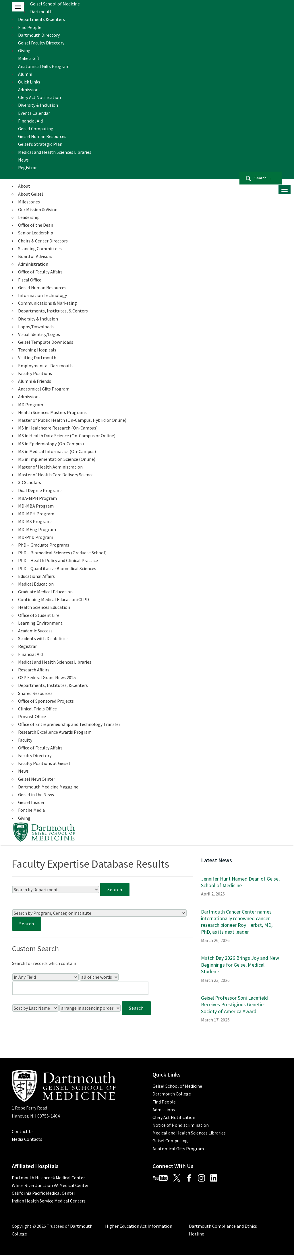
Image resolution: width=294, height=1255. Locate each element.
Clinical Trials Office (37, 709)
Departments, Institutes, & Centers (53, 311)
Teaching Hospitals (37, 350)
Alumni (25, 74)
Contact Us (23, 1131)
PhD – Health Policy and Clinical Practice (58, 560)
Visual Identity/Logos (39, 334)
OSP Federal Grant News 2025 (47, 677)
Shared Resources (35, 693)
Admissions (29, 89)
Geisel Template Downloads (45, 342)
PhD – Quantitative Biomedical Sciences (57, 568)
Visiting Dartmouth (37, 357)
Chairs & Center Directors (43, 241)
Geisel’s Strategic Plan (40, 144)
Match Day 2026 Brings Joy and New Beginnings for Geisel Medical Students (240, 965)
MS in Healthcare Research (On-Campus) (58, 428)
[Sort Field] (35, 1008)
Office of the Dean (35, 225)
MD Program (30, 404)
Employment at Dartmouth (45, 365)
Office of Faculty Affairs (40, 272)
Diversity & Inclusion (38, 105)
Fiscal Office (29, 280)
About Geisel (30, 194)
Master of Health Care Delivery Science (56, 474)
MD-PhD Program (35, 537)
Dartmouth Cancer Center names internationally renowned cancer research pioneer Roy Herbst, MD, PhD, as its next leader (236, 921)
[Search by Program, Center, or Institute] (99, 913)
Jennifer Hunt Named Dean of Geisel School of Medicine (240, 882)
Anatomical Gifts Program (43, 66)
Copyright (22, 1226)
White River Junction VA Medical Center (50, 1185)
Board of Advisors (35, 256)
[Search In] (45, 977)
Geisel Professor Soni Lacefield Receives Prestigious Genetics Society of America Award (234, 1004)
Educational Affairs (36, 576)
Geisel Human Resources (42, 136)
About (24, 186)
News (23, 160)
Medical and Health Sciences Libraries (54, 152)
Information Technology (42, 295)
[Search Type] (99, 977)
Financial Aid (30, 121)
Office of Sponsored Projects (46, 701)
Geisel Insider (31, 802)
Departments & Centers (41, 19)
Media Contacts (27, 1139)
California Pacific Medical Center (43, 1193)
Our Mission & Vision (37, 209)
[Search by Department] (55, 889)
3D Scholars (29, 482)
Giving (24, 50)
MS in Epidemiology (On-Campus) (51, 443)
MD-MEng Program (37, 529)
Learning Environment (40, 623)
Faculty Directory (34, 755)
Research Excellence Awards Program (55, 732)
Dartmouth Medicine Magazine (48, 787)
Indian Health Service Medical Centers (49, 1201)
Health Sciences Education (44, 607)
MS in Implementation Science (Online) (56, 459)
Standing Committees (40, 248)
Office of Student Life (38, 615)
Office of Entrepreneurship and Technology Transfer (69, 724)
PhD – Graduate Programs (43, 545)
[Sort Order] (90, 1008)
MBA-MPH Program (37, 498)
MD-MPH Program (36, 513)
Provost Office (32, 716)
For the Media (31, 810)
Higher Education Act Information (138, 1226)
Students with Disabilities (43, 638)
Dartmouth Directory (39, 35)
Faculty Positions (35, 373)
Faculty (25, 740)
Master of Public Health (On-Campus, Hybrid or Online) (72, 420)
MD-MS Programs (35, 521)
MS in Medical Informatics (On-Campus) (57, 451)
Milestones (29, 202)
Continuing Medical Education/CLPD (53, 599)
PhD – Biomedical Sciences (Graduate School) (62, 552)
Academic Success (35, 631)
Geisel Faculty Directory (41, 43)
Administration (33, 264)
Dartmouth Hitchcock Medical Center (48, 1177)
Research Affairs (33, 670)
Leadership (29, 217)
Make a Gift (28, 58)
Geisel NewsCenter (36, 779)
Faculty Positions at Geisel (44, 763)
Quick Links (29, 82)
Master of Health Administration (50, 467)
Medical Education (36, 584)
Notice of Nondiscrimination (180, 1125)
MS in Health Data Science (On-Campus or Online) (66, 435)
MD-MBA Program (36, 506)
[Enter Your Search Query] (80, 988)
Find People (29, 27)
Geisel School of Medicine (55, 4)
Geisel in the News (36, 794)
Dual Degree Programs (40, 490)
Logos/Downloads (36, 326)
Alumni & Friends (34, 381)
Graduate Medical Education (45, 592)
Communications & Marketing (47, 303)
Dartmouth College (171, 1094)
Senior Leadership (35, 233)
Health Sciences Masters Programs (52, 412)
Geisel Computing (35, 128)
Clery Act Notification (39, 97)
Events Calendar (34, 113)
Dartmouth (41, 11)
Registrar (27, 167)
